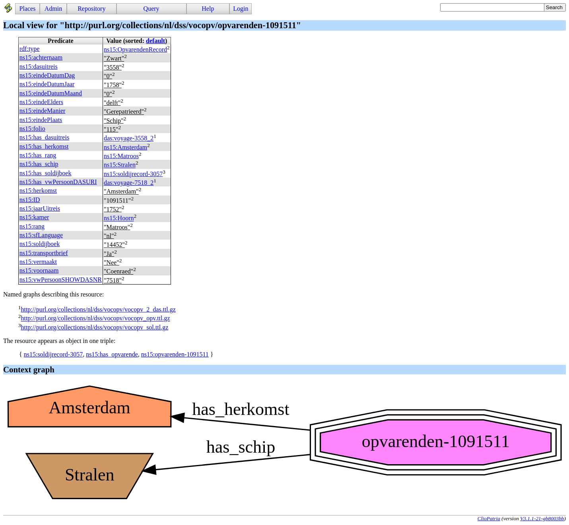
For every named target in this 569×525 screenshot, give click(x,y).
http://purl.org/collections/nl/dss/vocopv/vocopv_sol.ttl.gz (94, 327)
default (155, 40)
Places (27, 8)
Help (208, 8)
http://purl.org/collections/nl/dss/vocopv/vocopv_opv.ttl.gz (95, 318)
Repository (91, 8)
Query (151, 8)
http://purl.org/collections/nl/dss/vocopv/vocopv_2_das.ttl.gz (98, 309)
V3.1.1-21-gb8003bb (542, 518)
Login (240, 8)
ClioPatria (489, 518)
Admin (53, 8)
